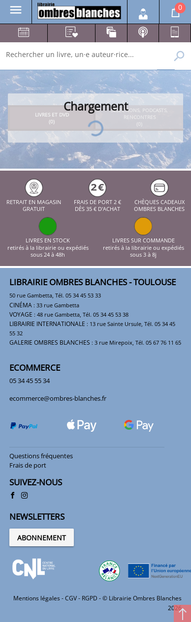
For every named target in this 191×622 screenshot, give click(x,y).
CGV (71, 598)
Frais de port (27, 465)
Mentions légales (36, 598)
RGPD (89, 598)
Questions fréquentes (41, 455)
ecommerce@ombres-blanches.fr (57, 398)
